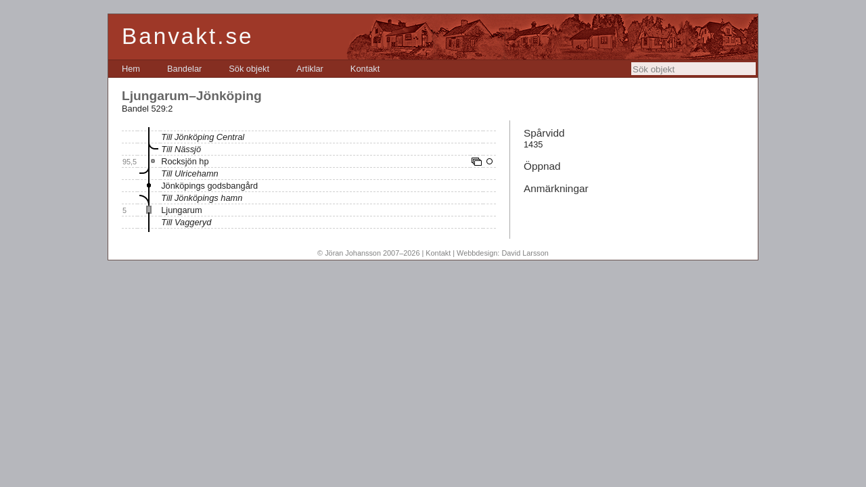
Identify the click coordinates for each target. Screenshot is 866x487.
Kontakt (365, 69)
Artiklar (309, 69)
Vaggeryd (193, 222)
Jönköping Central (209, 137)
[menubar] (250, 68)
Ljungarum (181, 210)
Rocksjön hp (184, 161)
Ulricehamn (197, 173)
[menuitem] (131, 68)
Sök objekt (249, 69)
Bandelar (184, 69)
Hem (131, 69)
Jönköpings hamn (208, 198)
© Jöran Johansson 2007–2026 (368, 253)
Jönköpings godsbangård (209, 186)
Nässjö (188, 149)
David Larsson (525, 253)
